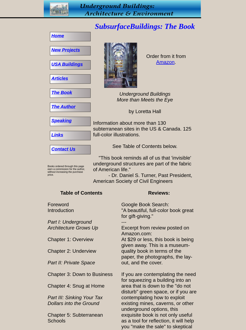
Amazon (165, 62)
